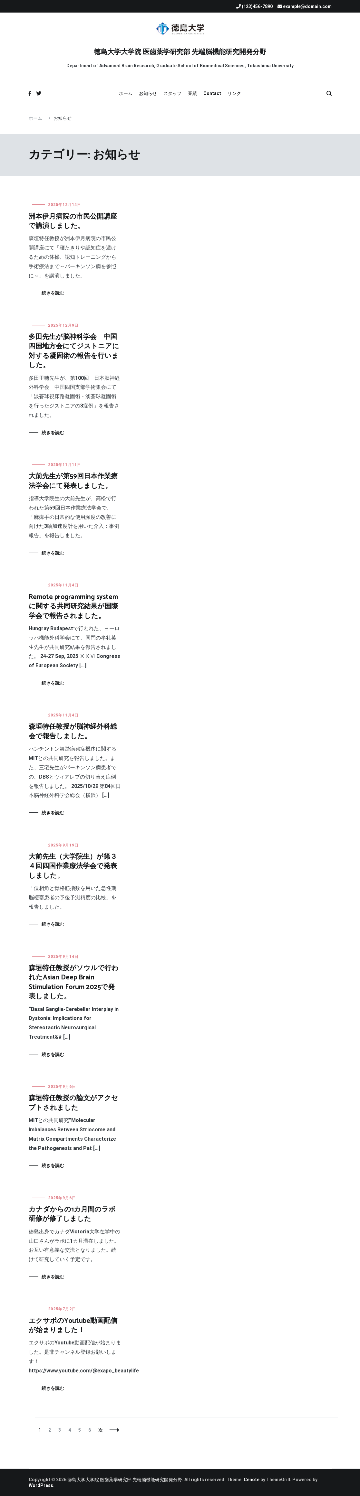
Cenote (251, 1479)
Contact (212, 93)
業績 (192, 93)
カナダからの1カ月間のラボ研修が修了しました (72, 1214)
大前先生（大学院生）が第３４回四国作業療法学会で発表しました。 (73, 866)
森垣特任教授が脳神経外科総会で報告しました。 (73, 731)
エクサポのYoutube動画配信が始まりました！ (73, 1325)
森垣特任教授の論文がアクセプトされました (73, 1103)
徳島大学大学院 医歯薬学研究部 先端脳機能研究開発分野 (180, 52)
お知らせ (148, 93)
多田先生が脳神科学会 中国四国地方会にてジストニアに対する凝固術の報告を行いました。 (74, 351)
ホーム (125, 93)
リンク (234, 93)
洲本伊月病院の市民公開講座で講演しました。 (73, 221)
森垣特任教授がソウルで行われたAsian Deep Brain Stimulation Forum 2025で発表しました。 (74, 982)
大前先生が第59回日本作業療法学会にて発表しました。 (73, 481)
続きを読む (53, 292)
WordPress (41, 1485)
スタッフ (172, 93)
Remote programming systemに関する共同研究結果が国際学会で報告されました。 (73, 607)
